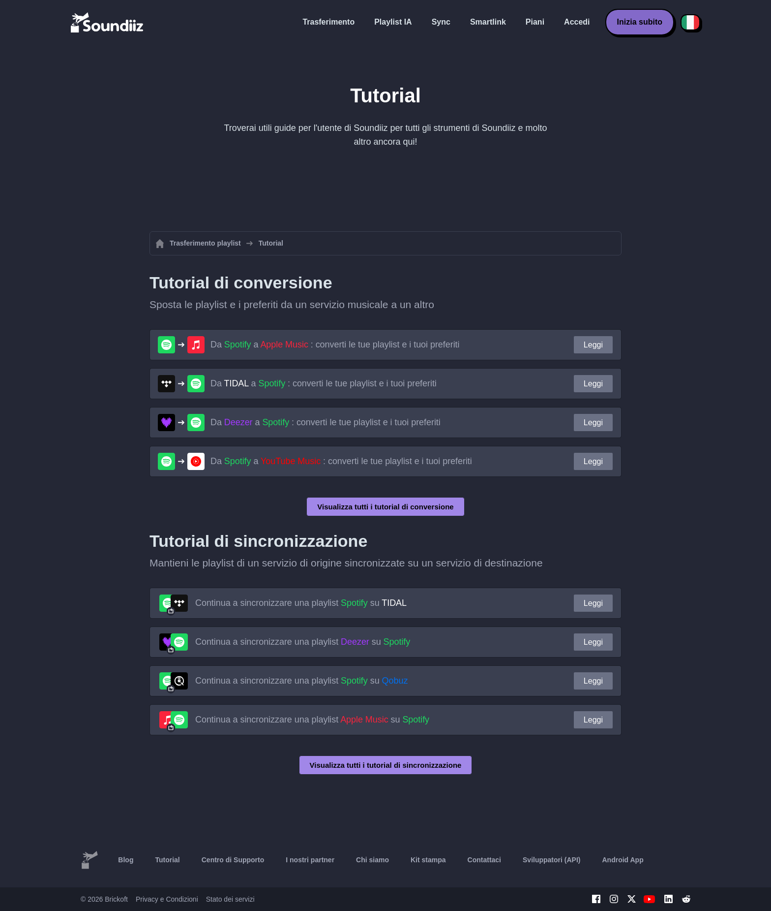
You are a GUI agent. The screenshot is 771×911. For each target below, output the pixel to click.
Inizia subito (639, 22)
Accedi (577, 22)
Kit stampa (428, 860)
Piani (535, 22)
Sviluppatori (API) (551, 860)
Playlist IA (393, 22)
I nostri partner (310, 860)
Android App (622, 860)
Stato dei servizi (230, 899)
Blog (125, 860)
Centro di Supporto (233, 860)
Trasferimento (328, 22)
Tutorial (167, 860)
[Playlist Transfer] (108, 22)
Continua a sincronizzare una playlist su (301, 603)
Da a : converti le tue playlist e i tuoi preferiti (334, 344)
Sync (441, 22)
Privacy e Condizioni (167, 899)
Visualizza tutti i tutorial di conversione (385, 507)
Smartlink (488, 22)
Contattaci (484, 860)
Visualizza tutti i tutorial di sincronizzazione (386, 765)
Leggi (593, 345)
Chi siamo (372, 860)
